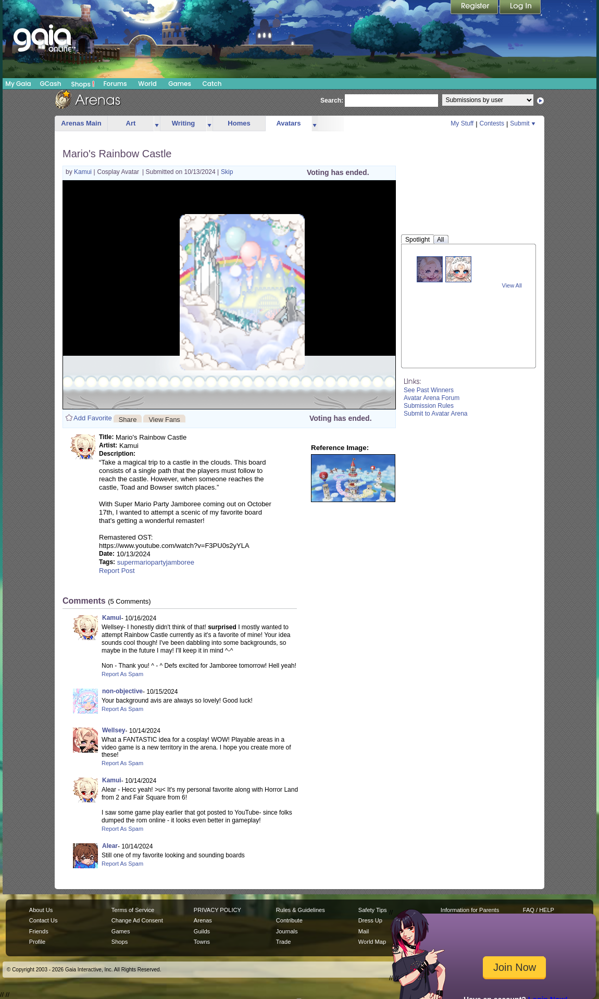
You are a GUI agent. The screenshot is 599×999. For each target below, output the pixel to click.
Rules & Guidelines (300, 910)
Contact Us (43, 920)
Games (179, 83)
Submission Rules (429, 405)
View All (512, 285)
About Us (41, 910)
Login (520, 8)
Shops (83, 84)
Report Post (117, 571)
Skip (227, 172)
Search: (331, 100)
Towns (202, 942)
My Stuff (462, 123)
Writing (183, 123)
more (157, 123)
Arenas (203, 920)
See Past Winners (429, 390)
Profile (37, 942)
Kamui (83, 172)
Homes (239, 123)
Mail (363, 931)
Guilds (202, 931)
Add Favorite (92, 418)
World (147, 83)
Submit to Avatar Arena (436, 413)
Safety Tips (372, 910)
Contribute (289, 920)
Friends (38, 931)
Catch (212, 83)
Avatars (288, 123)
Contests (492, 123)
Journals (287, 931)
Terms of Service (132, 910)
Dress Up (370, 920)
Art (131, 123)
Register (475, 8)
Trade (283, 942)
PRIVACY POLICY (217, 910)
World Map (372, 942)
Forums (115, 83)
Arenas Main (81, 123)
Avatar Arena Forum (431, 398)
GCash (50, 83)
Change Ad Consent (137, 920)
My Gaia (18, 83)
